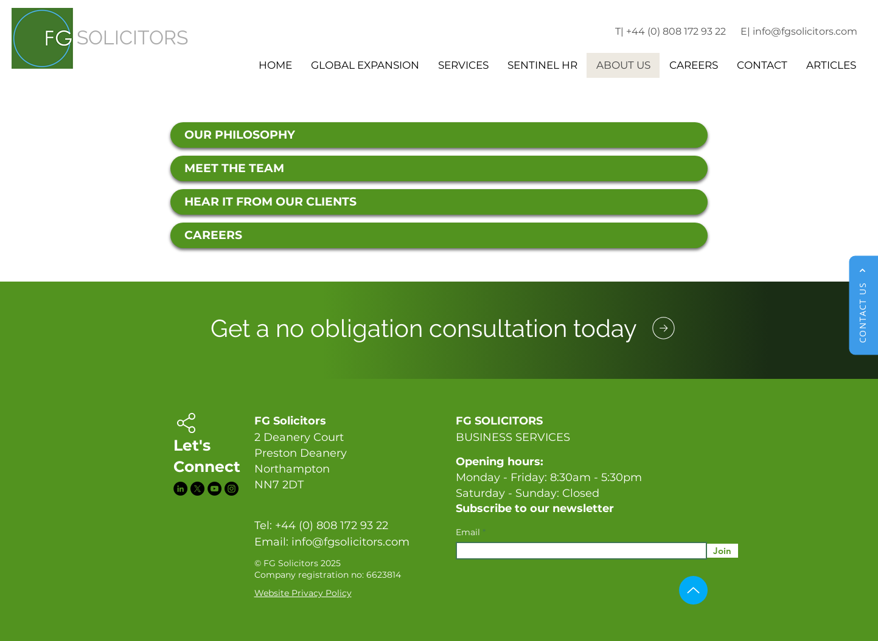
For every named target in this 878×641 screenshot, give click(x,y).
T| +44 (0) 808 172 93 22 (670, 31)
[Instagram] (232, 489)
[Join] (722, 551)
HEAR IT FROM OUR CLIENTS (270, 202)
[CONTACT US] (863, 305)
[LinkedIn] (180, 489)
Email (469, 532)
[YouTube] (214, 489)
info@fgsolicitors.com (350, 542)
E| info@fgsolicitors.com (798, 31)
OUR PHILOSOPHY (239, 135)
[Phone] (663, 327)
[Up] (693, 590)
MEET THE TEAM (234, 168)
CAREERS (213, 235)
